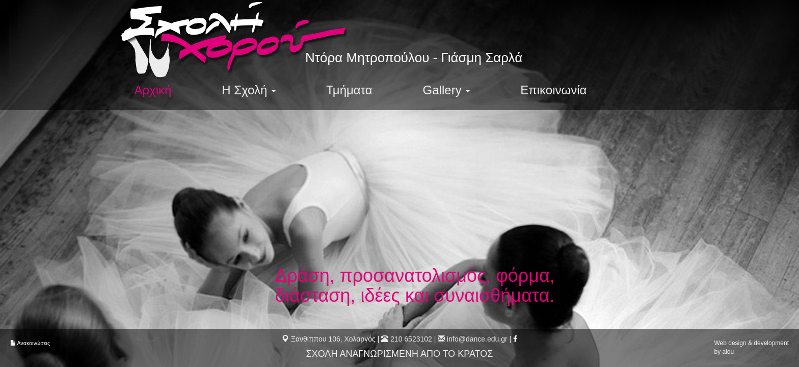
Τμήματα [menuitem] (351, 90)
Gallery (448, 90)
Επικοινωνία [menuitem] (556, 90)
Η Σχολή (250, 90)
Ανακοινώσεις (33, 343)
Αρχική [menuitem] (153, 90)
